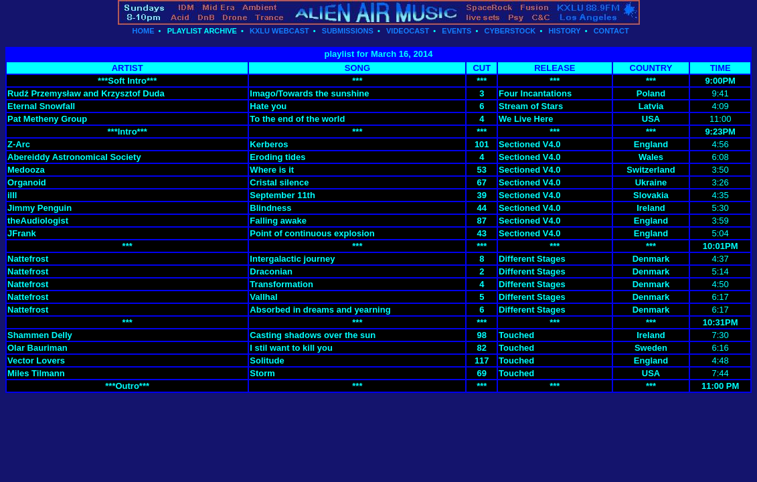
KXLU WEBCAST (279, 31)
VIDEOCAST (407, 31)
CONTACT (611, 31)
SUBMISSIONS (347, 31)
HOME (143, 31)
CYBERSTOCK (509, 31)
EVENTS (456, 31)
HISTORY (564, 31)
